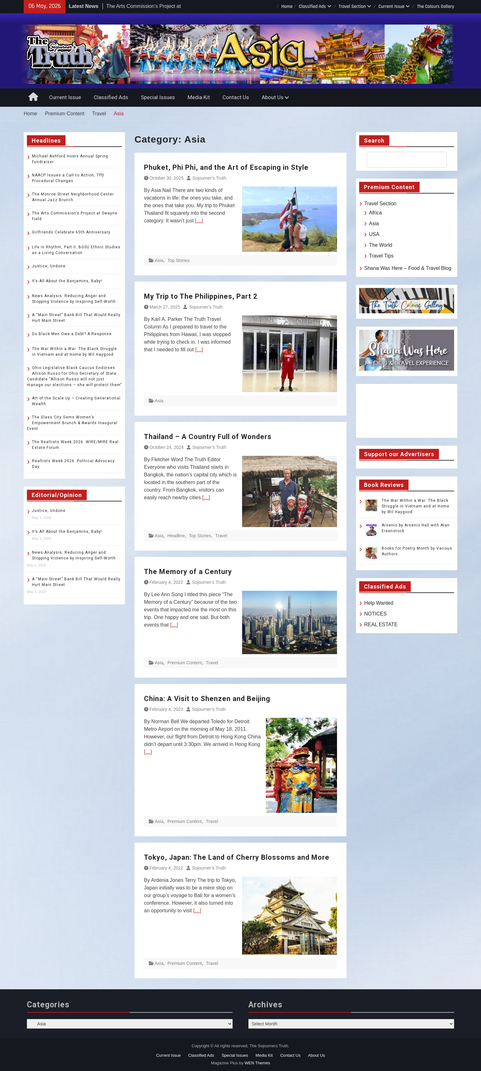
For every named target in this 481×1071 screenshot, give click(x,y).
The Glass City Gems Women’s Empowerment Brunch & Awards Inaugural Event (72, 423)
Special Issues (158, 97)
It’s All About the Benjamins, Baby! (67, 281)
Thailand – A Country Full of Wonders (208, 437)
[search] (401, 159)
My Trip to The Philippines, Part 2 (201, 296)
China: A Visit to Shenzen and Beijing (207, 699)
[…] (199, 220)
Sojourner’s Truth (209, 178)
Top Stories (178, 260)
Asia (159, 260)
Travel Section (352, 6)
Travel (221, 535)
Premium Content (184, 662)
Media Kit (199, 97)
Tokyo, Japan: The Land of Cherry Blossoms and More (236, 857)
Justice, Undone (49, 266)
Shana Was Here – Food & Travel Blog (407, 268)
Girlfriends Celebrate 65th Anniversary (71, 232)
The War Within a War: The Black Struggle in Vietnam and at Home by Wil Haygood (415, 506)
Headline (176, 535)
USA (374, 234)
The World (380, 245)
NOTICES (375, 613)
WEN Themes (257, 1063)
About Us (273, 97)
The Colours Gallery (435, 6)
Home (286, 6)
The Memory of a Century (188, 572)
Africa (375, 212)
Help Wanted (378, 603)
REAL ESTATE (381, 624)
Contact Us (235, 97)
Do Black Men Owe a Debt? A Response (72, 334)
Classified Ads (312, 6)
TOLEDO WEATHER (406, 411)
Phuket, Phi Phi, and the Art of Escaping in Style (226, 167)
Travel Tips (381, 255)
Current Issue (391, 6)
